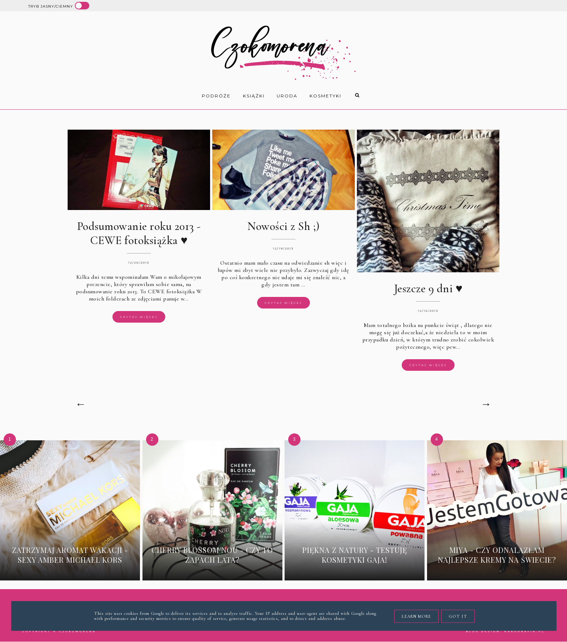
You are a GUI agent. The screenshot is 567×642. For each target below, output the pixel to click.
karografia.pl (524, 631)
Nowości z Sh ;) (283, 226)
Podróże (216, 95)
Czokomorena (77, 631)
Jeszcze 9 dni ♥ (428, 288)
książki (254, 95)
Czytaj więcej (139, 317)
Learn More (416, 616)
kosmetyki (325, 95)
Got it (458, 616)
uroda (287, 95)
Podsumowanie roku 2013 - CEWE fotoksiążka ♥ (139, 233)
